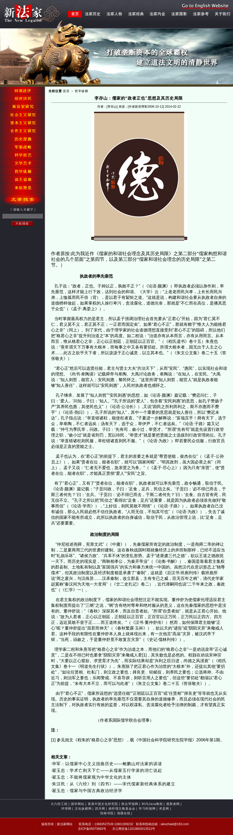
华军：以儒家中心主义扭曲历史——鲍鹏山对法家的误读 (107, 764)
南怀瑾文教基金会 (121, 808)
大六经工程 (59, 804)
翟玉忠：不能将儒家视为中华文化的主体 (91, 777)
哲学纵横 (81, 91)
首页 (66, 91)
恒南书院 (107, 813)
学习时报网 (147, 808)
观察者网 (173, 804)
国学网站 (77, 804)
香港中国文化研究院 (103, 804)
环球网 (66, 808)
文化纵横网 (83, 808)
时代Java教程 (152, 804)
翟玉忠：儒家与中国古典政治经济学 (87, 790)
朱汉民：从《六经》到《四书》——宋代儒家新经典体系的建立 (113, 784)
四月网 (100, 808)
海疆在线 (123, 813)
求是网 (164, 808)
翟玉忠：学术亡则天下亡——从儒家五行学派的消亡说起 (107, 770)
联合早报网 (129, 804)
